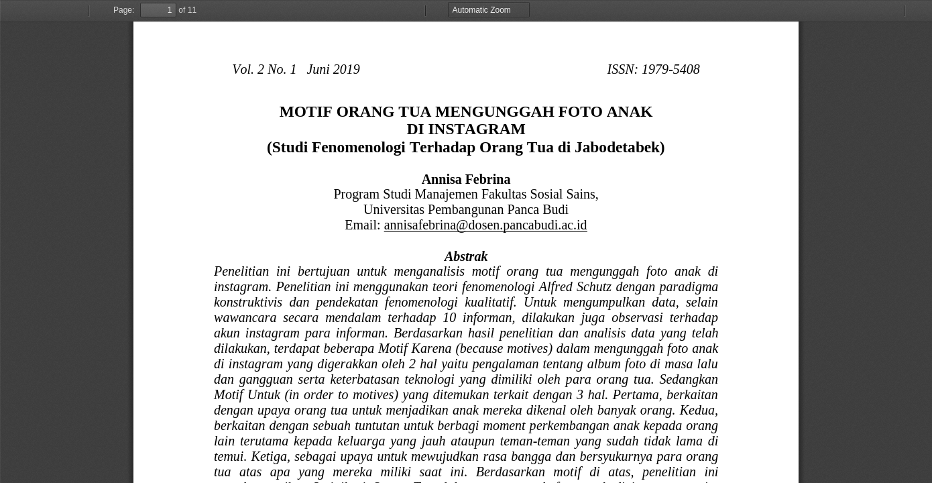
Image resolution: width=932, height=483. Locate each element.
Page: (123, 10)
